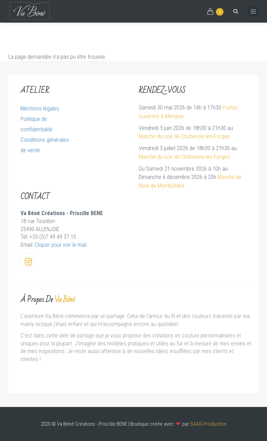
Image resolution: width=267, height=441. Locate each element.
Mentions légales (40, 108)
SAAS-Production (208, 424)
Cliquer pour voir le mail (61, 245)
